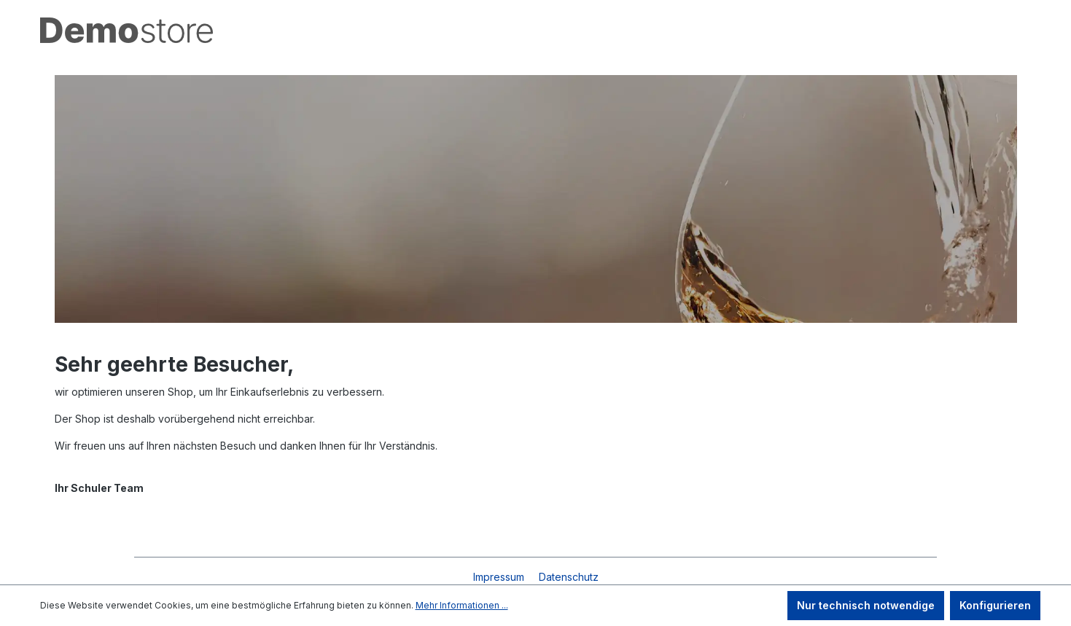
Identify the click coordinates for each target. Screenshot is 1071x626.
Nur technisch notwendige (866, 605)
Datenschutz (569, 577)
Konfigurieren (995, 605)
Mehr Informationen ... (462, 605)
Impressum (500, 577)
